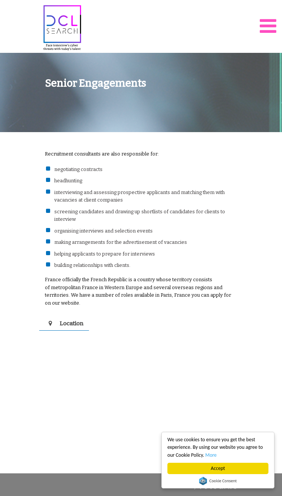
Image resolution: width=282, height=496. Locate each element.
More (211, 455)
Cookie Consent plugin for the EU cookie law (218, 481)
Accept (218, 468)
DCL (62, 28)
